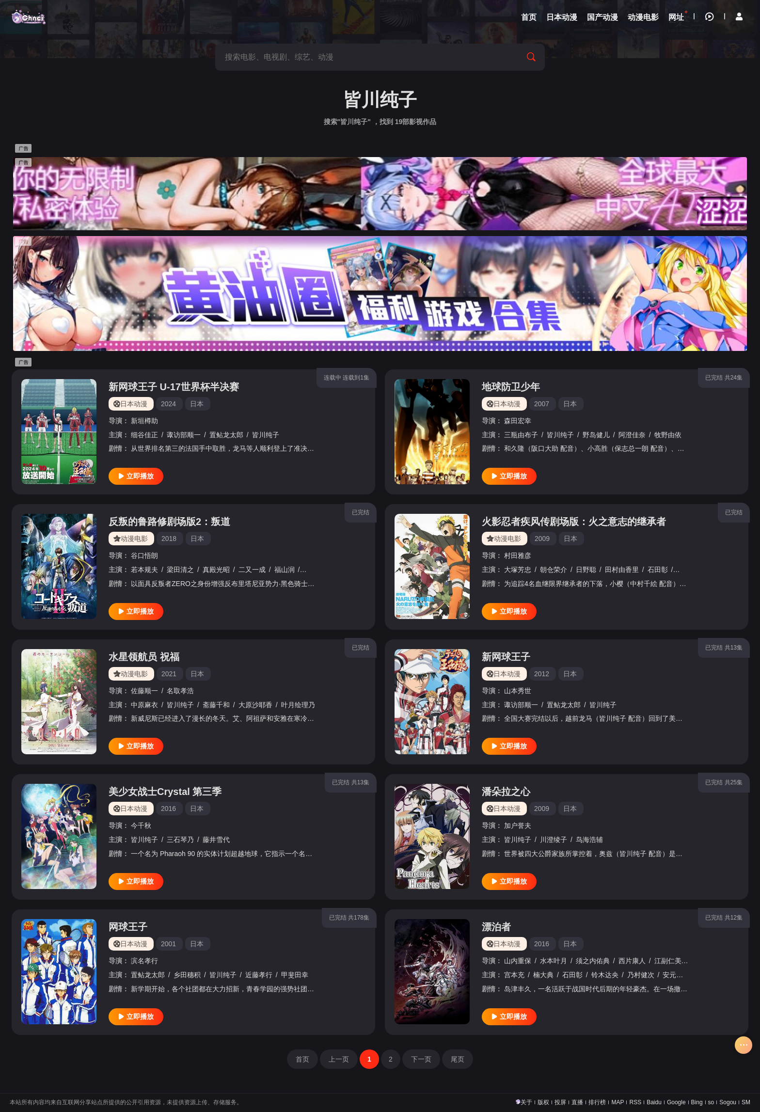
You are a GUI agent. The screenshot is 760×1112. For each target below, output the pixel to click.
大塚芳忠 (517, 569)
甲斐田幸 (294, 975)
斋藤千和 (216, 705)
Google (676, 1102)
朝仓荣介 (553, 569)
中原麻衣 (144, 705)
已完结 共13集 (724, 647)
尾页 (457, 1059)
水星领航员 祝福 (144, 656)
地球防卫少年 (511, 386)
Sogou (727, 1102)
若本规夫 (144, 569)
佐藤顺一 (144, 691)
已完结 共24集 (724, 377)
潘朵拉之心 (506, 791)
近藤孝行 (258, 975)
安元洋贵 (676, 975)
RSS (635, 1102)
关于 (526, 1102)
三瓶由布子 (521, 435)
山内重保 (517, 961)
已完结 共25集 (724, 782)
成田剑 (313, 569)
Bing (697, 1102)
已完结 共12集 (724, 917)
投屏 (560, 1102)
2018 (168, 538)
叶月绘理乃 (298, 705)
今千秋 (141, 825)
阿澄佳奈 (632, 435)
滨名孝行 (144, 961)
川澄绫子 (553, 839)
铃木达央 (604, 975)
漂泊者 (496, 926)
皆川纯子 (265, 435)
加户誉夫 (517, 825)
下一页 (421, 1059)
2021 (168, 674)
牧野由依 (667, 435)
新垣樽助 (144, 421)
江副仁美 (667, 961)
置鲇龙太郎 (226, 435)
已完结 (360, 512)
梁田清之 (180, 569)
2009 (542, 538)
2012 (541, 674)
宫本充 (514, 975)
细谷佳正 (144, 435)
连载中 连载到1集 (346, 377)
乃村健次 (640, 975)
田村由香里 (622, 569)
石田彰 (658, 569)
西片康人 (632, 961)
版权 (543, 1102)
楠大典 (543, 975)
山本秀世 (517, 691)
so (711, 1102)
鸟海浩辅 (589, 839)
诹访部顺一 (184, 435)
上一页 (339, 1059)
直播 (577, 1102)
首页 (302, 1059)
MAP (617, 1102)
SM (746, 1102)
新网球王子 (506, 656)
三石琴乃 (180, 839)
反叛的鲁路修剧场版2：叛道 (169, 521)
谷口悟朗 (144, 555)
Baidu (654, 1102)
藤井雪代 (216, 839)
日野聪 (586, 569)
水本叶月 (553, 961)
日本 (197, 404)
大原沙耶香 (255, 705)
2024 (168, 404)
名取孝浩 (180, 691)
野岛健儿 (596, 435)
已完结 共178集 (349, 917)
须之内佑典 (593, 961)
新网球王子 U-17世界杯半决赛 (174, 386)
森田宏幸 (517, 421)
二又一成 (252, 569)
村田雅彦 (517, 555)
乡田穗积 (187, 975)
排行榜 (597, 1102)
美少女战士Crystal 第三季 (165, 791)
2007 (541, 404)
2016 (168, 808)
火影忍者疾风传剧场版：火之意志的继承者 (574, 521)
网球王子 (128, 926)
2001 (168, 944)
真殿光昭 (216, 569)
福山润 (284, 569)
